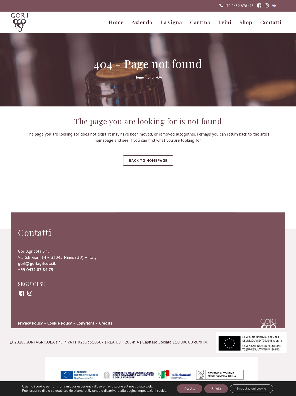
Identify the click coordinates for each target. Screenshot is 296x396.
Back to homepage (148, 160)
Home (139, 77)
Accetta (189, 388)
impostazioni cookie (152, 391)
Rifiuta (216, 388)
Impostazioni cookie (251, 388)
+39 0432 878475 (239, 5)
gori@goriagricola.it (37, 302)
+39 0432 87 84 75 (35, 308)
